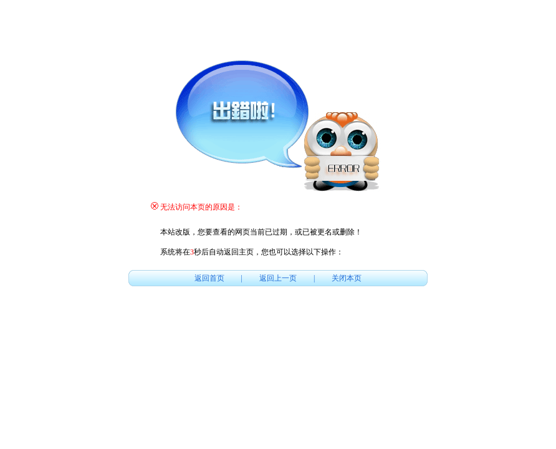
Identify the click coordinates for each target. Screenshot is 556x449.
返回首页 (209, 278)
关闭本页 (347, 278)
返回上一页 (278, 278)
